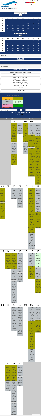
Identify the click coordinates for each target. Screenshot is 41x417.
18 (33, 25)
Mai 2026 (20, 33)
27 (7, 30)
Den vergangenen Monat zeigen (8, 110)
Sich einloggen (30, 4)
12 (38, 23)
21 (12, 28)
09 (20, 186)
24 (28, 28)
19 (38, 25)
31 (38, 50)
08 (14, 186)
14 (2, 20)
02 (20, 121)
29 (18, 30)
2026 (22, 114)
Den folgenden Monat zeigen (33, 110)
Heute (20, 15)
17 (28, 25)
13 (7, 25)
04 (31, 121)
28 (12, 30)
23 (23, 28)
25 (33, 28)
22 (18, 28)
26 (38, 28)
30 (23, 30)
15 (2, 23)
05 (38, 121)
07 (8, 186)
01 (14, 121)
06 (2, 186)
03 (25, 121)
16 (2, 25)
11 (7, 45)
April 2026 (20, 13)
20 (7, 28)
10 (28, 23)
